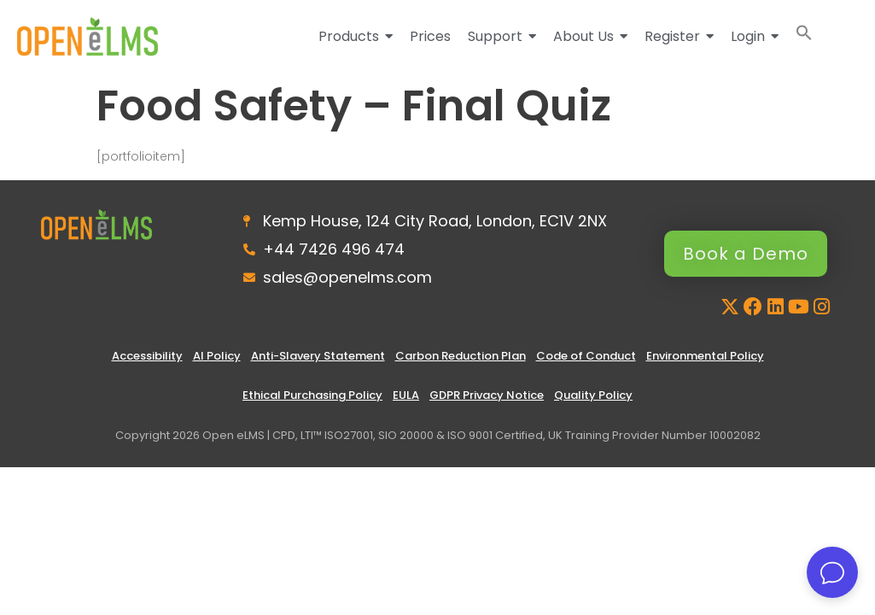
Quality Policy (593, 395)
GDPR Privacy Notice (486, 395)
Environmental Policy (705, 356)
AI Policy (217, 356)
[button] (804, 36)
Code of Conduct (586, 356)
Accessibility (147, 356)
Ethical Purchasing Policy (312, 395)
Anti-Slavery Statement (318, 356)
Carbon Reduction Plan (460, 356)
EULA (406, 395)
